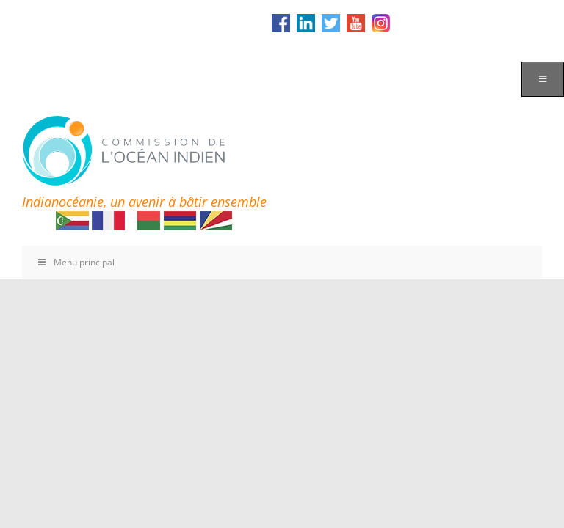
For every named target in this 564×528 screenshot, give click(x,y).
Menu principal (76, 262)
